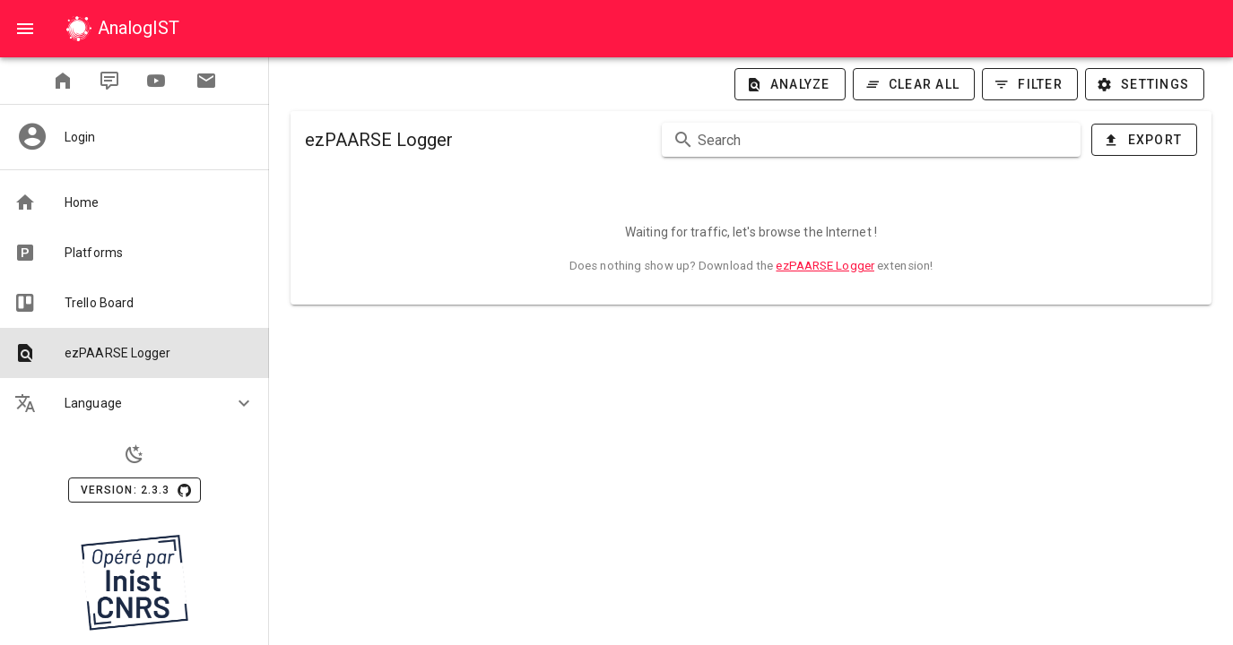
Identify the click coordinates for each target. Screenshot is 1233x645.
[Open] (25, 28)
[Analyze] (790, 84)
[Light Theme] (134, 454)
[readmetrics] (63, 80)
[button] (134, 403)
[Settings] (1144, 84)
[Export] (1144, 140)
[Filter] (1030, 84)
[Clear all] (914, 84)
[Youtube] (156, 80)
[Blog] (109, 80)
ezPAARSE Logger (825, 265)
